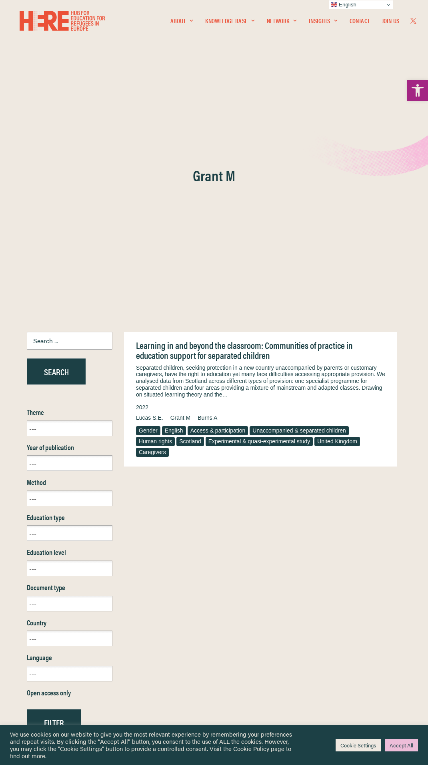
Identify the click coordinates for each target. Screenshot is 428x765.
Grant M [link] (180, 227)
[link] (417, 90)
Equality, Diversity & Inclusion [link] (254, 632)
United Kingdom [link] (337, 251)
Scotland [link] (190, 251)
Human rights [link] (155, 251)
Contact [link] (360, 22)
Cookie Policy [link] (251, 748)
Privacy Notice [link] (237, 613)
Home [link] (34, 613)
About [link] (181, 22)
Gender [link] (148, 240)
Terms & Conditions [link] (243, 623)
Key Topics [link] (233, 683)
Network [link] (281, 22)
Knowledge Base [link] (229, 22)
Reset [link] (34, 555)
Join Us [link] (390, 22)
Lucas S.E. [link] (149, 227)
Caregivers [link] (152, 261)
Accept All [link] (401, 745)
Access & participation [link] (218, 240)
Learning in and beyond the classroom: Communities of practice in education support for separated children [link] (244, 160)
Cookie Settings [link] (358, 745)
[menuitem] (181, 23)
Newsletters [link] (46, 648)
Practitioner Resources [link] (247, 674)
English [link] (174, 240)
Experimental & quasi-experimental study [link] (259, 251)
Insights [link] (323, 22)
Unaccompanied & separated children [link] (299, 240)
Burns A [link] (207, 227)
